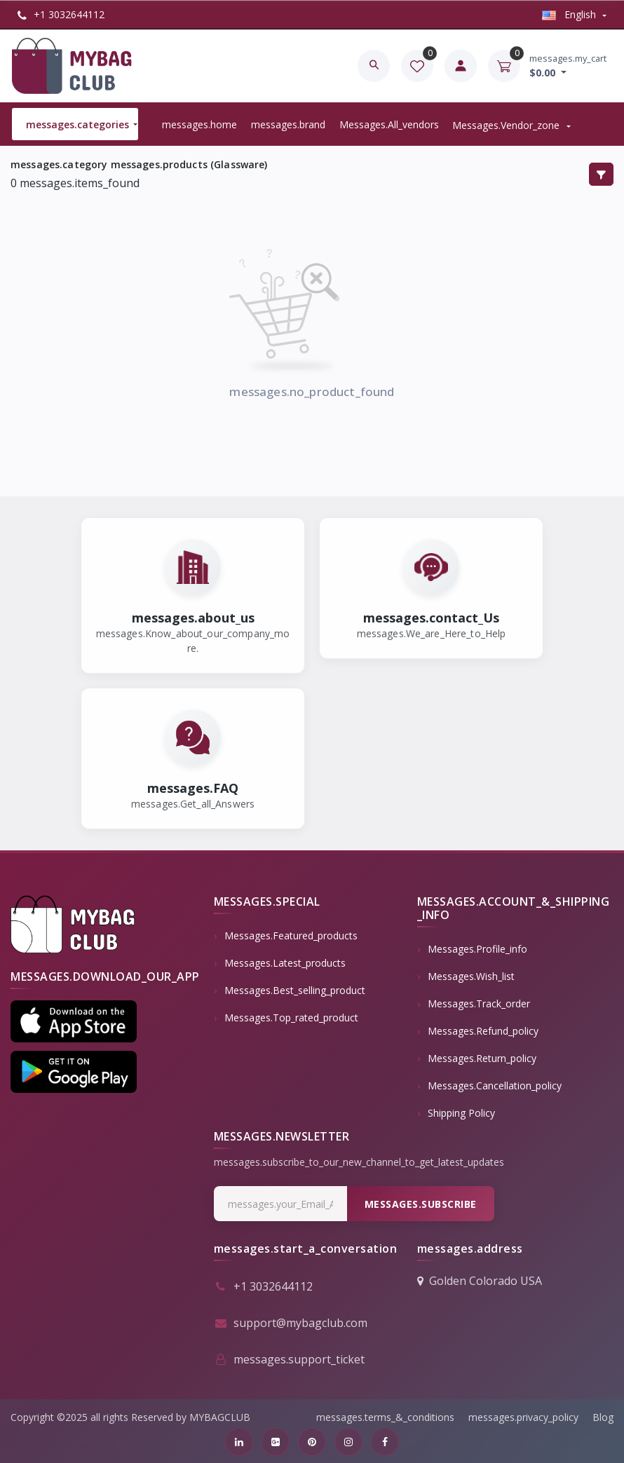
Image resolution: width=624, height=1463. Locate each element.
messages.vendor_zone (507, 125)
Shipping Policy (461, 1113)
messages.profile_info (477, 948)
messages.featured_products (291, 935)
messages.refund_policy (483, 1030)
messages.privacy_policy (523, 1417)
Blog (602, 1417)
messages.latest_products (285, 962)
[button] (74, 1021)
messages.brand (288, 124)
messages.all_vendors (389, 124)
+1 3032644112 (61, 14)
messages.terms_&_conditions (385, 1417)
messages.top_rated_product (291, 1017)
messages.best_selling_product (294, 990)
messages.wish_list (471, 976)
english (570, 14)
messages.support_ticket (289, 1359)
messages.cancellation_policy (495, 1085)
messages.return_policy (482, 1058)
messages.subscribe (421, 1204)
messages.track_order (479, 1003)
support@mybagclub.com (290, 1323)
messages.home (199, 124)
